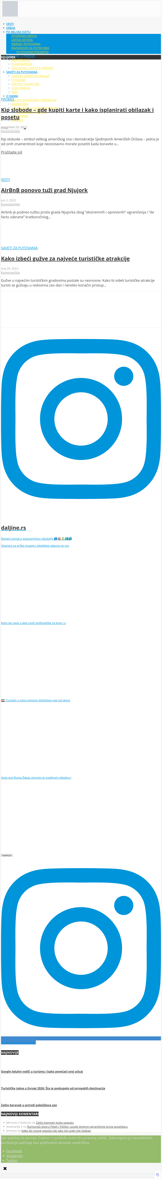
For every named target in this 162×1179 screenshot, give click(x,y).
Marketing (19, 104)
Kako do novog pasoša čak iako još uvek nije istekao (56, 1131)
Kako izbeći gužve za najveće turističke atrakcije (65, 258)
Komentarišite (10, 131)
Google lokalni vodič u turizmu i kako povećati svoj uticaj (42, 1071)
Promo (7, 99)
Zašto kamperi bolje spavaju (55, 1123)
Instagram (19, 116)
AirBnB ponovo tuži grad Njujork (44, 190)
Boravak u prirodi (20, 56)
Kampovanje (20, 60)
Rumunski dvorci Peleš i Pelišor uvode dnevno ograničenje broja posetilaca (77, 1127)
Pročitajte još (11, 152)
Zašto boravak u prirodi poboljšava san (29, 1105)
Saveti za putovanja (19, 248)
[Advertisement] (78, 35)
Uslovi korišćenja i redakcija (34, 100)
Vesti (5, 179)
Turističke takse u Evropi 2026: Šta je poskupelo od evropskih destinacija (53, 1088)
